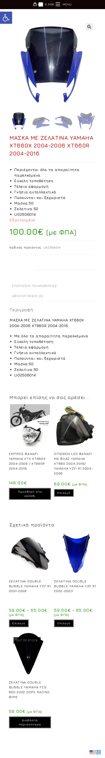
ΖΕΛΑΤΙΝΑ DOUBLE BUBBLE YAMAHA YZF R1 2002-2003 (75, 586)
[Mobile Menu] (64, 4)
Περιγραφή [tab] (22, 275)
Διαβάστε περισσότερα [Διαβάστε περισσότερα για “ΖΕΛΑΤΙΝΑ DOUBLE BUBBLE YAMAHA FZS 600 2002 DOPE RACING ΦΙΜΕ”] (30, 722)
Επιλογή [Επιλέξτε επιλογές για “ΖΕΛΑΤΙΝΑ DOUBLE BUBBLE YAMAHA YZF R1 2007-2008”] (18, 623)
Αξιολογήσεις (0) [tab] (27, 296)
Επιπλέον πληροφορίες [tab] (34, 286)
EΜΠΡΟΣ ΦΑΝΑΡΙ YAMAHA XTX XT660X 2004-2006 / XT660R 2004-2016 (27, 461)
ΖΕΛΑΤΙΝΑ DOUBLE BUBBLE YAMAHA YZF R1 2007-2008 (30, 586)
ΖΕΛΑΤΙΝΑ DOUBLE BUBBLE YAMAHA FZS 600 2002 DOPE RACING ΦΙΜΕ (29, 689)
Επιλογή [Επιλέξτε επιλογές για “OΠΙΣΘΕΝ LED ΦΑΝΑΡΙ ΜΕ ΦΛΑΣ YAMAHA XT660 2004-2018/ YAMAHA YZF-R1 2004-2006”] (63, 493)
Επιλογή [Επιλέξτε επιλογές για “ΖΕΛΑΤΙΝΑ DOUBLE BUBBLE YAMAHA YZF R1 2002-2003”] (63, 623)
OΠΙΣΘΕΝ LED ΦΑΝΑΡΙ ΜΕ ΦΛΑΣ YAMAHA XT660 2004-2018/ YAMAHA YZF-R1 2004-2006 (73, 463)
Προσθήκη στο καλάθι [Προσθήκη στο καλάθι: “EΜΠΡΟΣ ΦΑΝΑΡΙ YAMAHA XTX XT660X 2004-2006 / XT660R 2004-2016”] (30, 494)
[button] (6, 18)
